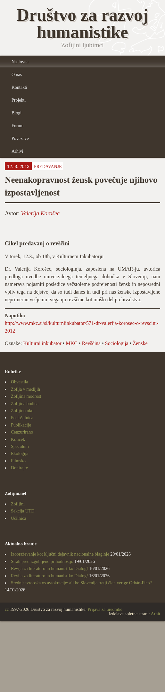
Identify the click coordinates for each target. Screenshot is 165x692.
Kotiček (18, 439)
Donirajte (19, 467)
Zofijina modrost (26, 396)
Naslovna (20, 61)
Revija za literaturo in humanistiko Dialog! (49, 568)
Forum (17, 125)
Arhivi (17, 151)
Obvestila (19, 382)
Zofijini (18, 504)
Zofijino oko (22, 410)
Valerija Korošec (40, 213)
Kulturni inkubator (42, 343)
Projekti (19, 100)
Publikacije (21, 425)
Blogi (16, 113)
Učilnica (18, 518)
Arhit (155, 613)
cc (7, 609)
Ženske (140, 343)
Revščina (91, 343)
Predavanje (48, 166)
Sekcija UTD (22, 511)
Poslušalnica (22, 417)
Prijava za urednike (105, 609)
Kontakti (19, 87)
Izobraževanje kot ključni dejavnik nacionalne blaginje (60, 554)
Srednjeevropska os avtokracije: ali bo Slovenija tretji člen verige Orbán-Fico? (81, 583)
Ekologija (19, 453)
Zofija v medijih (25, 389)
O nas (17, 74)
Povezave (20, 138)
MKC (71, 343)
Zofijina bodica (24, 403)
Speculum (20, 446)
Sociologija (116, 343)
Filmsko (18, 460)
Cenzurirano (22, 432)
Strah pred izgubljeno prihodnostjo (42, 561)
